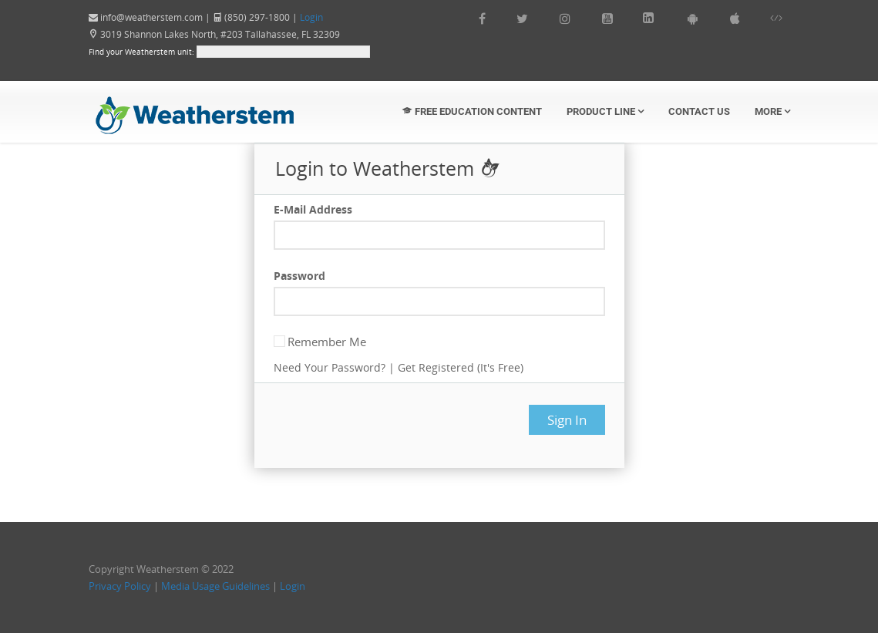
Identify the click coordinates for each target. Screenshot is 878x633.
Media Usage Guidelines (215, 586)
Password (299, 275)
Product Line (605, 111)
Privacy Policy (120, 586)
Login (311, 17)
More (772, 111)
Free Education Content (472, 111)
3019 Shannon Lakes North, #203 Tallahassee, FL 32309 (214, 34)
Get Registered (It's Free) (460, 367)
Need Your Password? (329, 367)
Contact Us (699, 111)
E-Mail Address (313, 209)
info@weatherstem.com (151, 17)
